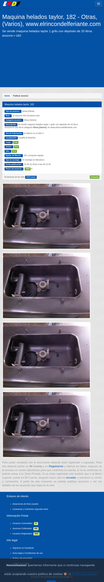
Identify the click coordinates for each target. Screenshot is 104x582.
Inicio (7, 96)
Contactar (94, 177)
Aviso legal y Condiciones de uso (28, 553)
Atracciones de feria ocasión (25, 504)
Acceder (71, 477)
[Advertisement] (52, 62)
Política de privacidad (22, 558)
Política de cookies (21, 563)
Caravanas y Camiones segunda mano (30, 509)
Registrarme (56, 466)
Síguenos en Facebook (23, 548)
